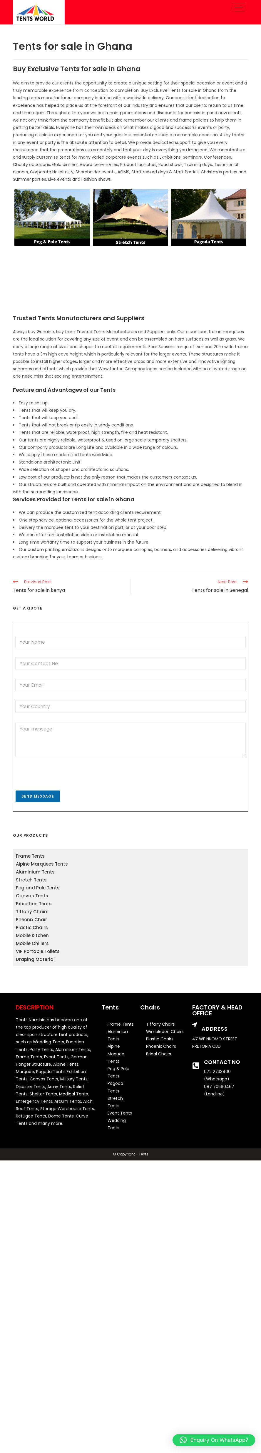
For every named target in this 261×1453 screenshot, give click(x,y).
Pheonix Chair (31, 919)
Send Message (37, 796)
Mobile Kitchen (32, 935)
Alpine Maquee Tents (116, 1053)
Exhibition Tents (34, 904)
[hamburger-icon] (238, 7)
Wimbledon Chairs (165, 1031)
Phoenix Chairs (161, 1046)
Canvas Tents (32, 896)
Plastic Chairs (32, 927)
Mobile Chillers (32, 943)
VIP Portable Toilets (38, 951)
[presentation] (60, 786)
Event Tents (120, 1113)
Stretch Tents (31, 880)
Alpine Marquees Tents (42, 864)
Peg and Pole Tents (38, 888)
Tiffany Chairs (32, 912)
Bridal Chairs (158, 1054)
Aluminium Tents (35, 872)
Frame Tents (30, 856)
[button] (214, 1440)
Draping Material (35, 959)
